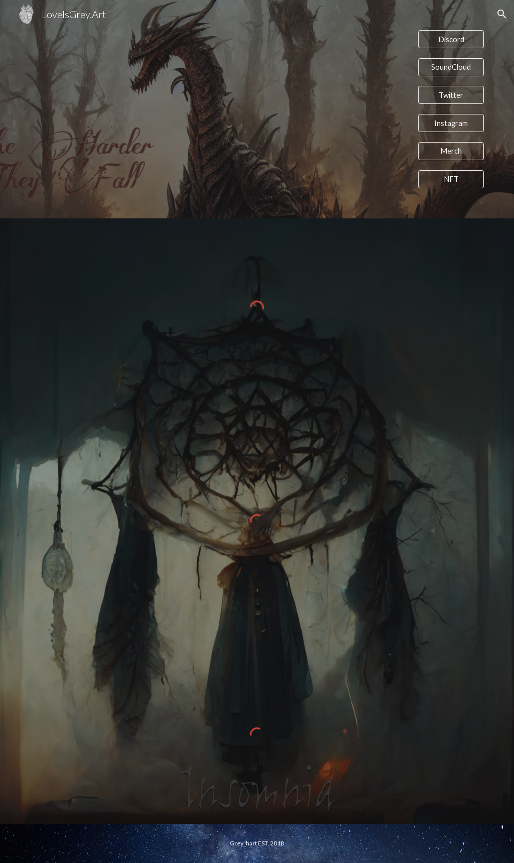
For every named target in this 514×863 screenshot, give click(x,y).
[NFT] (451, 178)
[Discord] (451, 39)
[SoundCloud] (451, 67)
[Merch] (451, 151)
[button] (502, 14)
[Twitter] (451, 94)
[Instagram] (451, 123)
